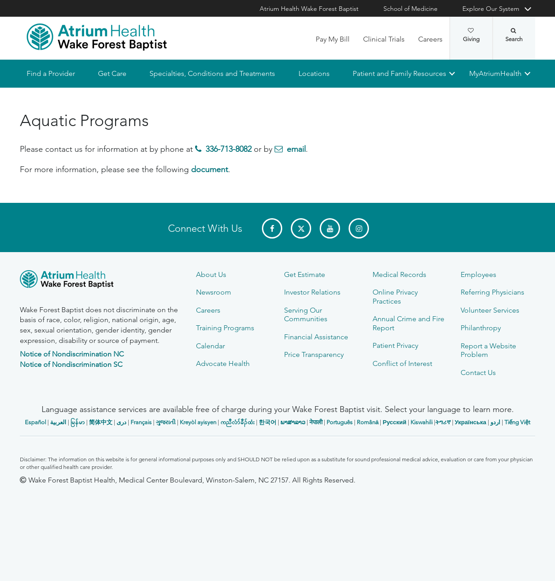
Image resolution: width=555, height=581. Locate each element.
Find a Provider (51, 73)
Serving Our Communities (305, 314)
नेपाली (315, 422)
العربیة (58, 422)
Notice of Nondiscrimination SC (71, 364)
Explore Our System (490, 9)
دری (121, 422)
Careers (430, 39)
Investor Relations (312, 292)
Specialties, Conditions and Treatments (212, 73)
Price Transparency (314, 354)
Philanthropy (481, 327)
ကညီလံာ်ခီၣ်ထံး (237, 422)
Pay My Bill (333, 39)
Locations (314, 73)
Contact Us (478, 372)
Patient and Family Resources (399, 73)
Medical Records (399, 274)
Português (339, 422)
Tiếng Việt (517, 422)
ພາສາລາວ (292, 422)
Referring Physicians (492, 292)
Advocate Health (223, 363)
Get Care (112, 73)
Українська (470, 422)
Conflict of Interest (402, 363)
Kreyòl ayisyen (198, 422)
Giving (471, 35)
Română (367, 422)
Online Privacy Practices (395, 296)
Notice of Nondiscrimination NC (72, 354)
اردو (495, 422)
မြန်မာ (77, 422)
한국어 (267, 422)
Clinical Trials (384, 39)
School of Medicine (410, 9)
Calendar (210, 346)
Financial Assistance (316, 337)
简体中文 (100, 422)
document (209, 170)
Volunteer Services (490, 310)
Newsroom (213, 292)
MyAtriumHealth (495, 73)
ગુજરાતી (166, 422)
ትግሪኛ (443, 422)
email (296, 150)
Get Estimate (304, 274)
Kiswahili (421, 422)
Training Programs (225, 327)
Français (141, 422)
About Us (211, 274)
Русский (394, 422)
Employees (478, 274)
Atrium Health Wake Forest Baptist (309, 9)
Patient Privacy (395, 345)
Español (35, 422)
